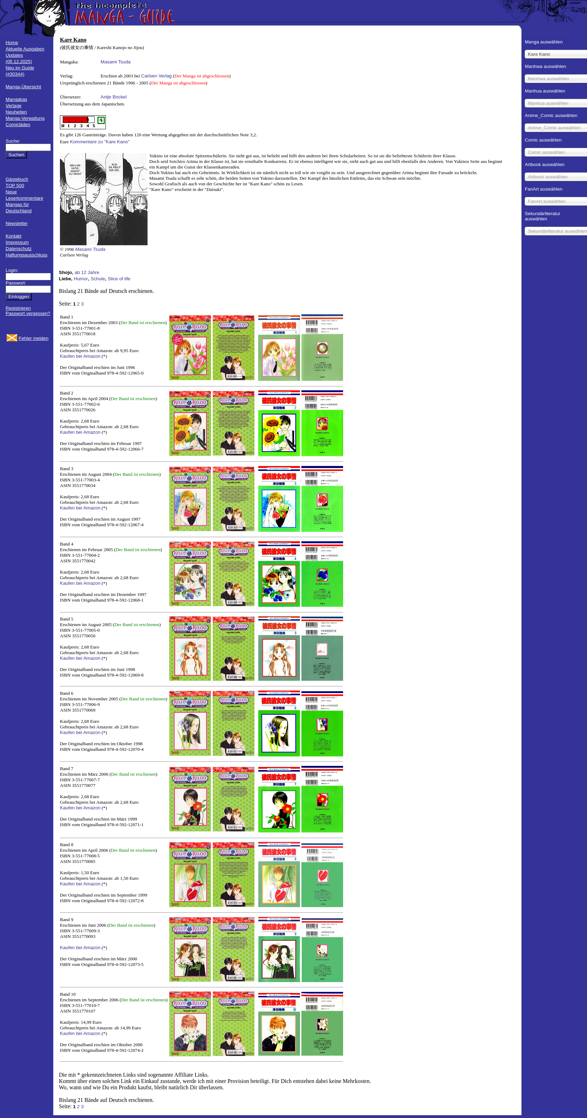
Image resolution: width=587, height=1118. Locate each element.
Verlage (13, 105)
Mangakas (16, 99)
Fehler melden (33, 338)
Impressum (17, 242)
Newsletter (17, 223)
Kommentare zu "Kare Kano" (100, 141)
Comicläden (18, 124)
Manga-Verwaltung (25, 118)
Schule (98, 278)
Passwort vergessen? (28, 313)
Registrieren (18, 308)
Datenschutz (19, 248)
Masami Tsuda (116, 61)
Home (12, 42)
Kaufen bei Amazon (80, 356)
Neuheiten (16, 112)
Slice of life (119, 278)
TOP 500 (15, 185)
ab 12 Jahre (87, 272)
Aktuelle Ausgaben (25, 49)
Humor (81, 278)
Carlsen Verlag (156, 75)
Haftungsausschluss (26, 255)
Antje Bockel (114, 97)
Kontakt (13, 236)
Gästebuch (17, 179)
